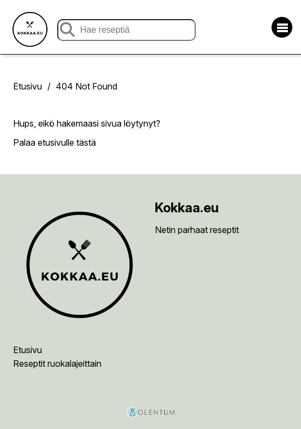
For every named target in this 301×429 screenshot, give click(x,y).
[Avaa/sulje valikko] (282, 27)
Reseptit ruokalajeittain (57, 363)
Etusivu (27, 86)
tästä (86, 142)
